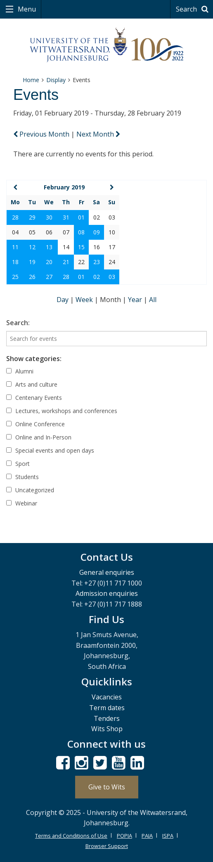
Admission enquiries (107, 593)
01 (81, 217)
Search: (18, 322)
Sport (18, 464)
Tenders (107, 718)
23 (96, 262)
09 (96, 232)
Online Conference (35, 424)
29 (32, 217)
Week (85, 299)
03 (112, 277)
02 (96, 277)
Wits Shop (107, 728)
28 (15, 217)
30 (49, 217)
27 (49, 277)
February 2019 (64, 187)
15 (81, 247)
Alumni (19, 371)
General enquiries (106, 572)
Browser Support (106, 846)
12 (32, 247)
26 (32, 277)
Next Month (98, 134)
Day (63, 299)
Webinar (21, 503)
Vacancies (107, 696)
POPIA (124, 835)
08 (81, 232)
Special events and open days (50, 450)
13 (49, 247)
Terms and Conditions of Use (71, 835)
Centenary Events (34, 397)
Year (136, 299)
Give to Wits (106, 786)
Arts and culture (31, 384)
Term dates (107, 707)
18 (15, 262)
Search (193, 9)
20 (49, 262)
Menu (26, 9)
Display (56, 80)
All (152, 299)
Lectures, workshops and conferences (61, 411)
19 (32, 262)
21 (66, 262)
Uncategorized (30, 490)
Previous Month (42, 134)
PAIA (147, 835)
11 (15, 247)
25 (15, 277)
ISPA (167, 835)
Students (22, 477)
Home (31, 80)
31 (66, 217)
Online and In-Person (38, 437)
